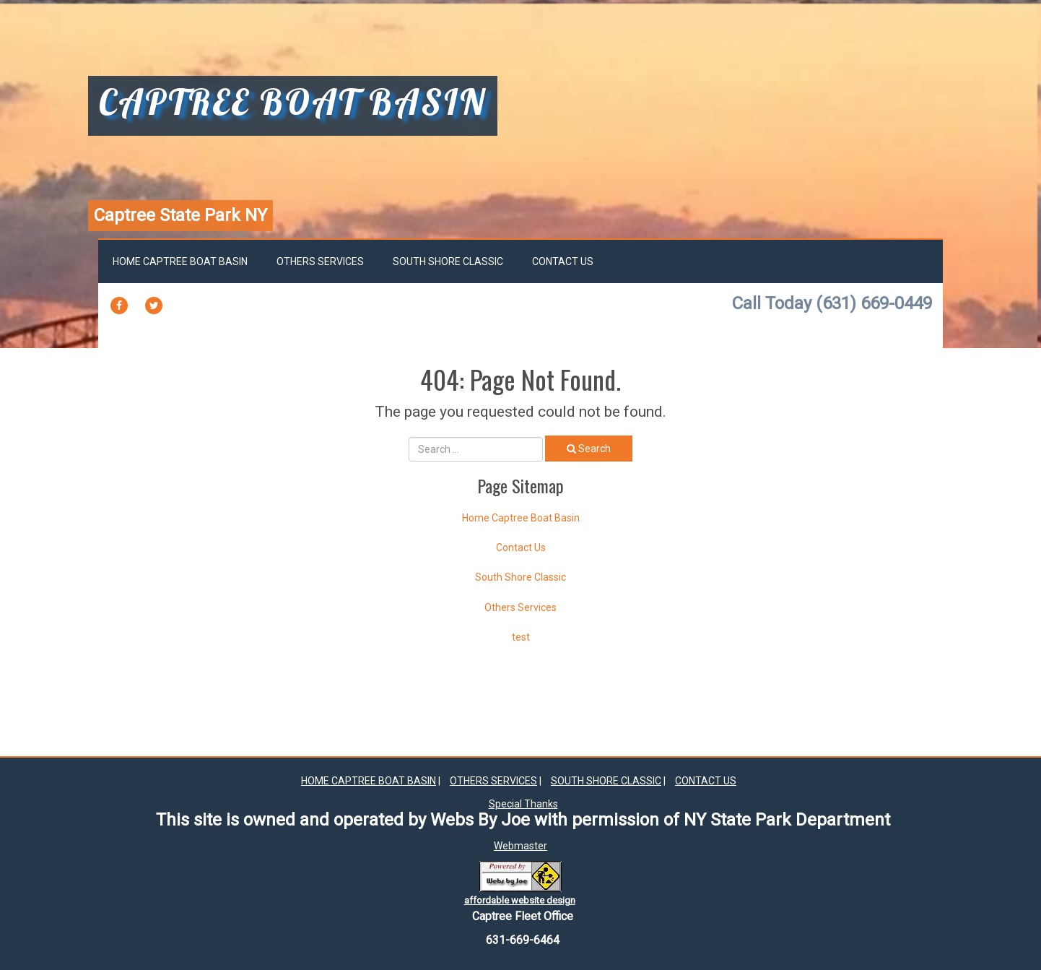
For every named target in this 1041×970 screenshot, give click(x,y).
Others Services (320, 261)
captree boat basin (293, 104)
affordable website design (519, 900)
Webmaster (520, 846)
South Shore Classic (448, 261)
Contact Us (562, 261)
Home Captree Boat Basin (180, 261)
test (521, 637)
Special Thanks (523, 804)
